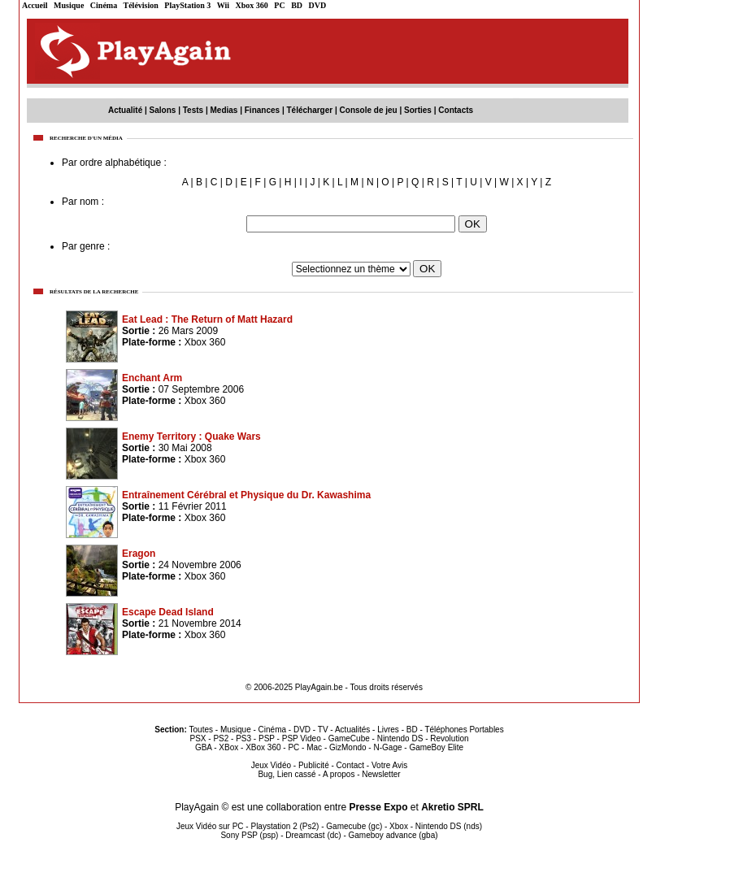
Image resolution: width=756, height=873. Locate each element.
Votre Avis (389, 765)
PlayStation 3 (187, 5)
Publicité (313, 765)
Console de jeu (369, 110)
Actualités (352, 729)
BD (296, 5)
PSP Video (301, 738)
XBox (228, 747)
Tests (193, 110)
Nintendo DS (400, 738)
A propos (338, 774)
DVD (318, 5)
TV (323, 729)
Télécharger (309, 110)
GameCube (349, 738)
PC (279, 5)
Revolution (449, 738)
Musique (69, 5)
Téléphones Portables (463, 729)
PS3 (243, 738)
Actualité (125, 110)
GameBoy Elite (436, 747)
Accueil (35, 5)
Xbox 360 (252, 5)
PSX (197, 738)
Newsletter (381, 774)
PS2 (220, 738)
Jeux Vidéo (271, 765)
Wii (223, 5)
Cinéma (103, 5)
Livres (388, 729)
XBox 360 (262, 747)
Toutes (201, 729)
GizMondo (348, 747)
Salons (163, 110)
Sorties (418, 110)
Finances (262, 110)
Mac (314, 747)
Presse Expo (378, 807)
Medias (224, 110)
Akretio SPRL (452, 807)
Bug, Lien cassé (286, 774)
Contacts (455, 110)
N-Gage (387, 747)
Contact (350, 765)
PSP (267, 738)
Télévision (141, 5)
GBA (203, 747)
